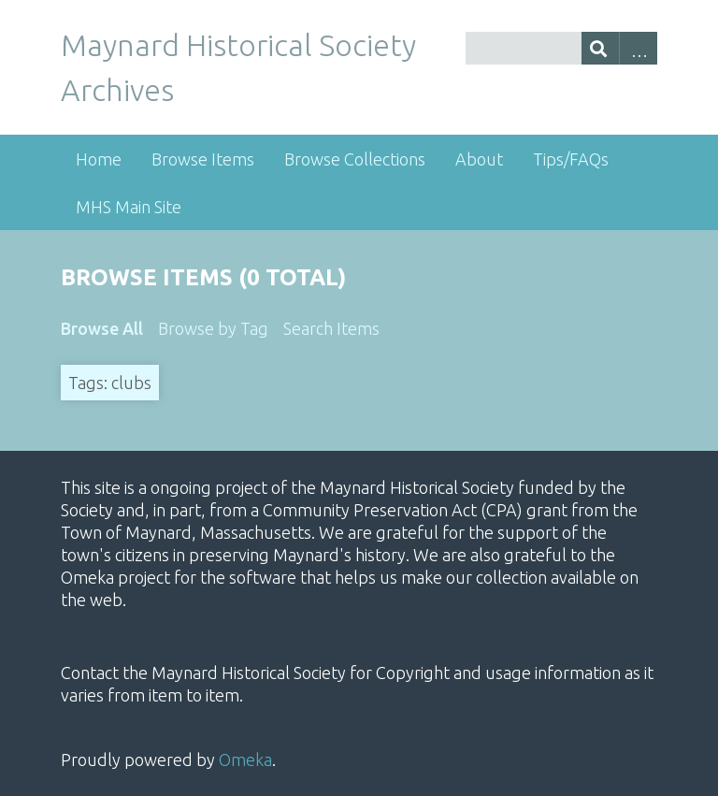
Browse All (102, 328)
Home (99, 159)
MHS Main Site (128, 206)
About (479, 159)
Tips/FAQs (571, 159)
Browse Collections (354, 159)
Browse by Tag (213, 328)
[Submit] (601, 48)
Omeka (245, 759)
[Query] (561, 48)
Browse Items (202, 159)
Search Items (331, 328)
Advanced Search (638, 48)
